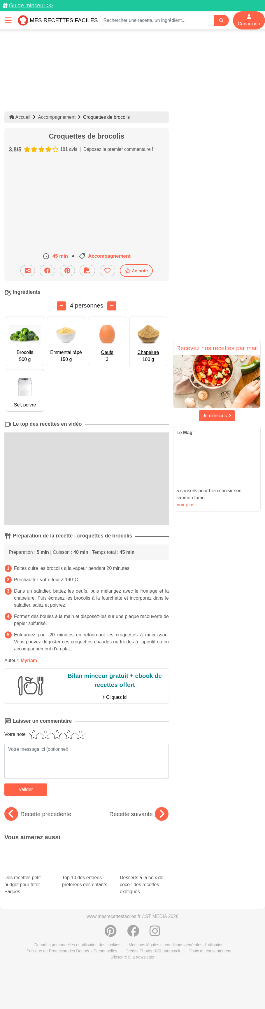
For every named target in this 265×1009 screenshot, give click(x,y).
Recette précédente (37, 813)
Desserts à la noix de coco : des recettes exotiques (144, 865)
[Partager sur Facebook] (47, 270)
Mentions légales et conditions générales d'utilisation (176, 930)
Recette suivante (139, 813)
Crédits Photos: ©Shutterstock (152, 936)
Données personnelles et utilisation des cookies (77, 930)
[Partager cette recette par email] (27, 270)
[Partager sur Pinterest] (67, 270)
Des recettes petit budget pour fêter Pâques (28, 865)
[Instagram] (155, 919)
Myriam (29, 660)
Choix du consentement (210, 936)
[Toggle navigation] (8, 20)
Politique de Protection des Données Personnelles (72, 936)
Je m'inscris (217, 415)
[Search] (221, 20)
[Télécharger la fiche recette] (87, 270)
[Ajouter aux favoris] (107, 270)
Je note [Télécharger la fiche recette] (136, 270)
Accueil (19, 117)
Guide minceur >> (31, 5)
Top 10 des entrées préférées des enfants (84, 856)
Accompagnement (57, 117)
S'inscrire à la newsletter (132, 942)
